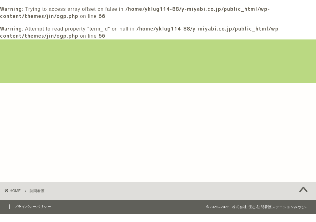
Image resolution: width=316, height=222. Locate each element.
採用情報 (264, 90)
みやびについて (61, 90)
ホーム (21, 90)
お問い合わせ (29, 105)
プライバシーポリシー (32, 206)
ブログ (231, 90)
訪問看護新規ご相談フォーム (126, 90)
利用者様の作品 (191, 90)
